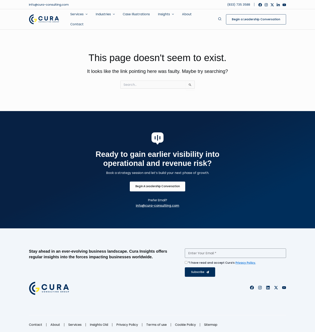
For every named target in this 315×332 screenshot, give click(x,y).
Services (75, 322)
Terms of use (156, 322)
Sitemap (210, 322)
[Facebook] (260, 5)
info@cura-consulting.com (49, 4)
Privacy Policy (127, 322)
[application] (85, 18)
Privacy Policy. (245, 260)
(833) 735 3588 (238, 4)
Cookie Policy (185, 322)
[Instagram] (266, 5)
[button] (220, 18)
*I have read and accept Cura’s (222, 260)
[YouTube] (284, 5)
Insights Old (99, 322)
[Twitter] (272, 5)
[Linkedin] (278, 5)
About (55, 322)
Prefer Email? (157, 197)
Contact (35, 322)
